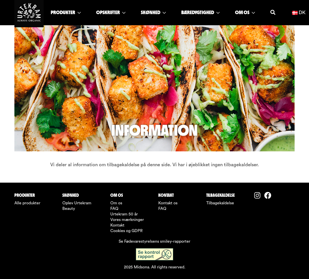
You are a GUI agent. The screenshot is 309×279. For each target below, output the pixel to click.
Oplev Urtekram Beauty (76, 206)
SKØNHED (153, 12)
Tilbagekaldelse (220, 203)
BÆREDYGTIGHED (200, 12)
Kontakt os (167, 203)
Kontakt (117, 225)
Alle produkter (27, 203)
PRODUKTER (66, 12)
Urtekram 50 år (124, 214)
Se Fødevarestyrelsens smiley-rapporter (154, 241)
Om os (116, 203)
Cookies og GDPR (126, 231)
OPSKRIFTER (110, 12)
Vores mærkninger (127, 220)
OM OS (245, 12)
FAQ (114, 209)
